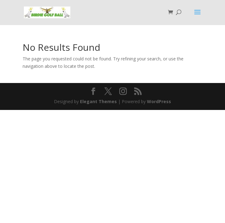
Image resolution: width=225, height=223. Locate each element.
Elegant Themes (98, 101)
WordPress (159, 101)
